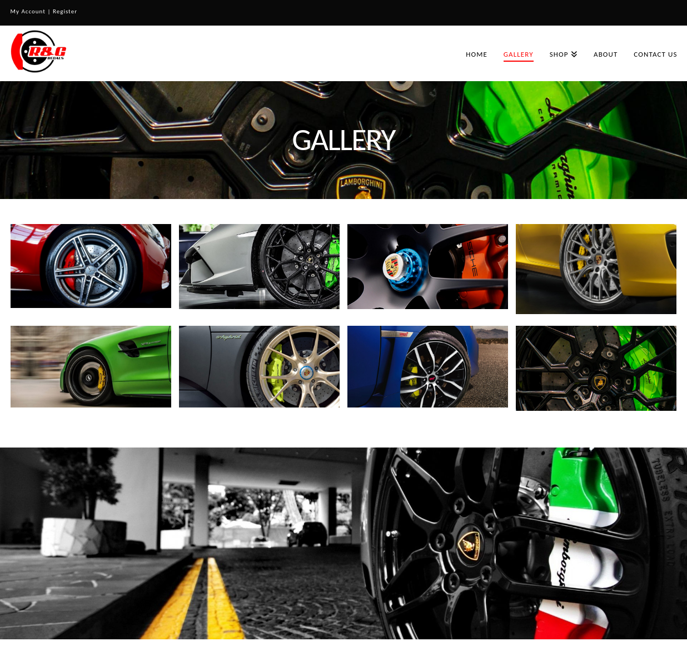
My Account (28, 11)
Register (65, 11)
